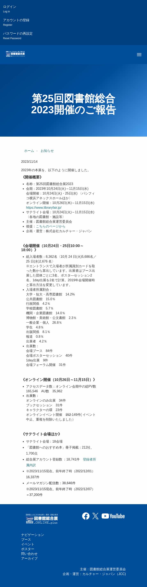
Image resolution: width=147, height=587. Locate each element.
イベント (27, 544)
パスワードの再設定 (18, 36)
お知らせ (47, 150)
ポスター (27, 549)
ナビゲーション (32, 535)
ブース (26, 539)
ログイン (9, 9)
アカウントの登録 (16, 22)
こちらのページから (50, 226)
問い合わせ (29, 553)
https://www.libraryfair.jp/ (44, 207)
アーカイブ (29, 558)
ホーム (29, 150)
